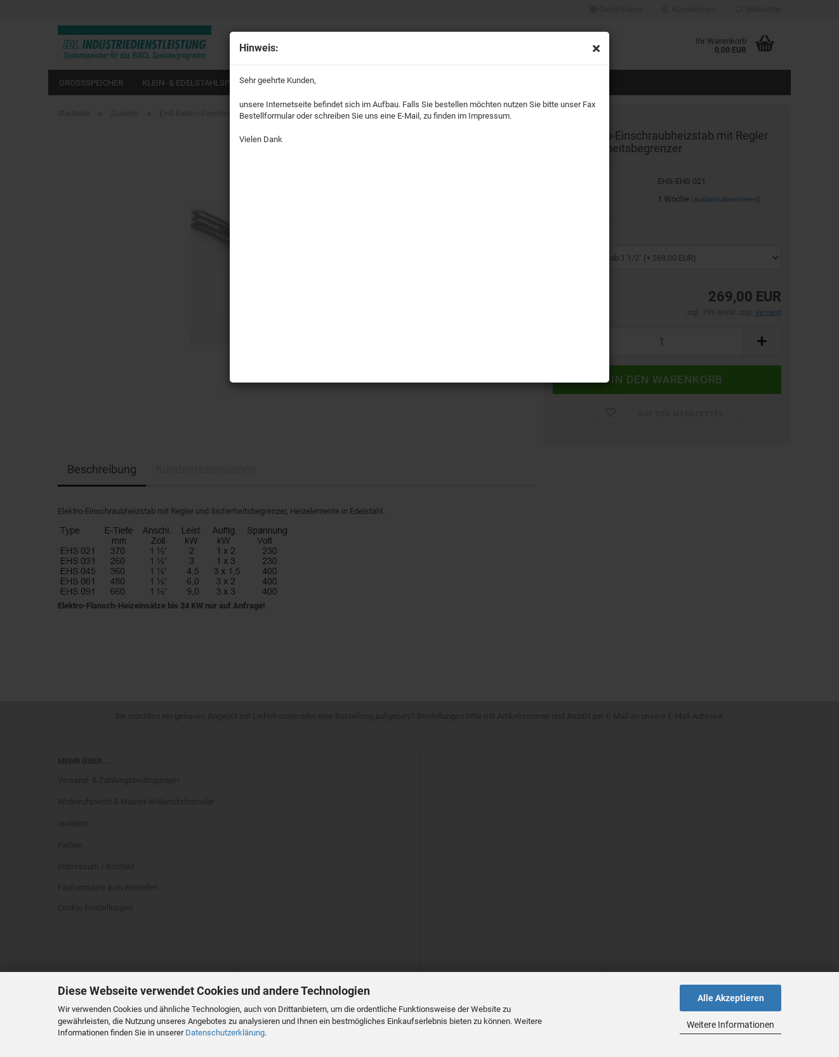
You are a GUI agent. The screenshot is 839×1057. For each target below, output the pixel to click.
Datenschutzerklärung (225, 1032)
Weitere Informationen (730, 1025)
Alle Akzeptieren (730, 998)
